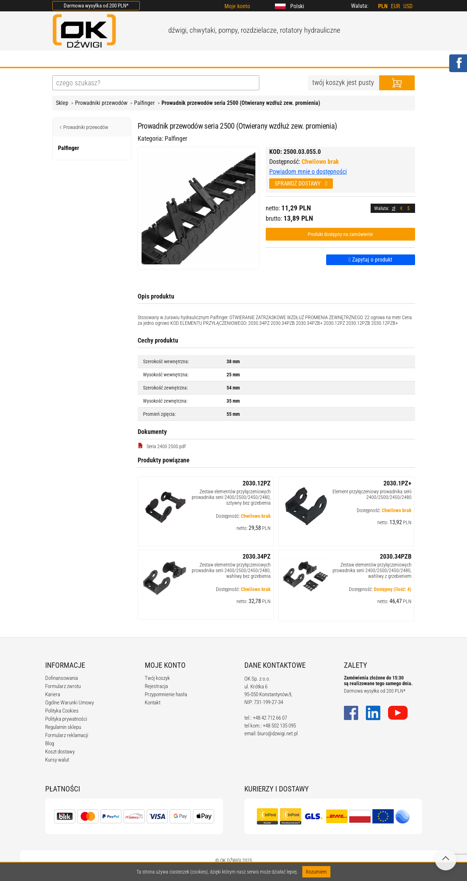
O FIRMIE (97, 59)
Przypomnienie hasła (166, 694)
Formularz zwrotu (63, 686)
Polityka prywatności (66, 719)
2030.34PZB (396, 556)
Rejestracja (156, 686)
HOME (61, 59)
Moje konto (237, 6)
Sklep (62, 103)
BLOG (168, 59)
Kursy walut (57, 760)
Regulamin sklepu (63, 727)
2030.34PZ (257, 556)
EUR (395, 6)
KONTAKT (346, 59)
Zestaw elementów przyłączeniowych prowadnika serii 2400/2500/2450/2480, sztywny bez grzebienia (231, 497)
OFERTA (135, 59)
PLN (383, 6)
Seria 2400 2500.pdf (162, 446)
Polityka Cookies (62, 711)
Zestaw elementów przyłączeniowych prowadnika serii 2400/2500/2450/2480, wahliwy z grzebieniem (372, 570)
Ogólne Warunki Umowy (69, 702)
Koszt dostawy (60, 751)
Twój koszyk (157, 678)
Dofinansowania (61, 678)
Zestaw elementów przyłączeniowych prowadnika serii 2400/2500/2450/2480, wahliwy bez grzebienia (231, 570)
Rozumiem (316, 872)
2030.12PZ (257, 483)
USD (408, 6)
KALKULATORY (258, 59)
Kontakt (152, 702)
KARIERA (305, 59)
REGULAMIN (207, 59)
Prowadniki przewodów (101, 103)
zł (394, 208)
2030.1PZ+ (397, 483)
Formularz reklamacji (66, 735)
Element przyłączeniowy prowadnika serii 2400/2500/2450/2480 (372, 494)
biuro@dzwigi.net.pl (278, 733)
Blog (49, 743)
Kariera (52, 694)
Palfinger (144, 103)
